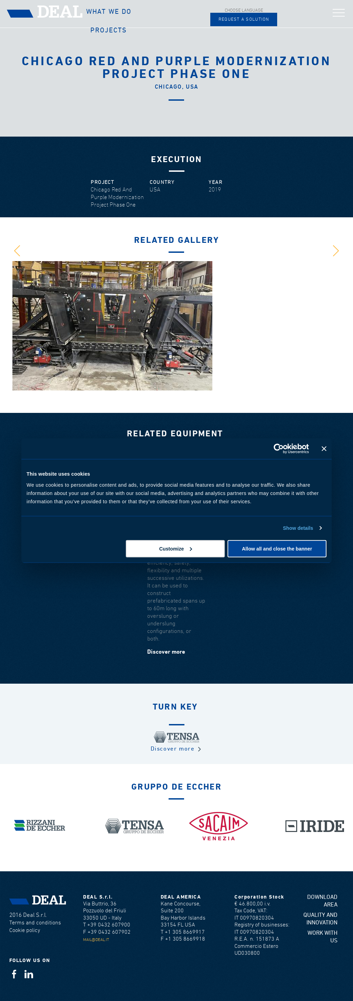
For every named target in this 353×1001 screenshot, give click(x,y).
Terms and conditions (35, 922)
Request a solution (244, 19)
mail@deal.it (96, 940)
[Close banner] (324, 448)
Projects (108, 30)
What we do (108, 11)
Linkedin (28, 974)
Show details (298, 528)
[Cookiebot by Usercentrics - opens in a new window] (279, 449)
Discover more (166, 652)
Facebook (14, 974)
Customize (175, 548)
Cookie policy (24, 930)
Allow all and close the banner (277, 548)
